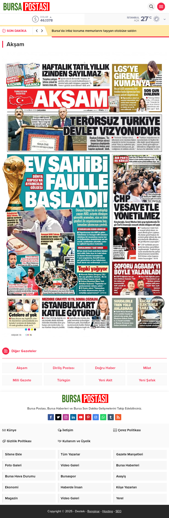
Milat (147, 368)
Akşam (22, 368)
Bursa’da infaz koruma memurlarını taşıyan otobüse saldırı (94, 31)
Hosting (107, 511)
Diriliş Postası (63, 368)
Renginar (93, 511)
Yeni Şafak (147, 380)
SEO (118, 511)
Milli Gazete (22, 380)
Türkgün (63, 380)
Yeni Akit (105, 380)
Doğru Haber (105, 368)
